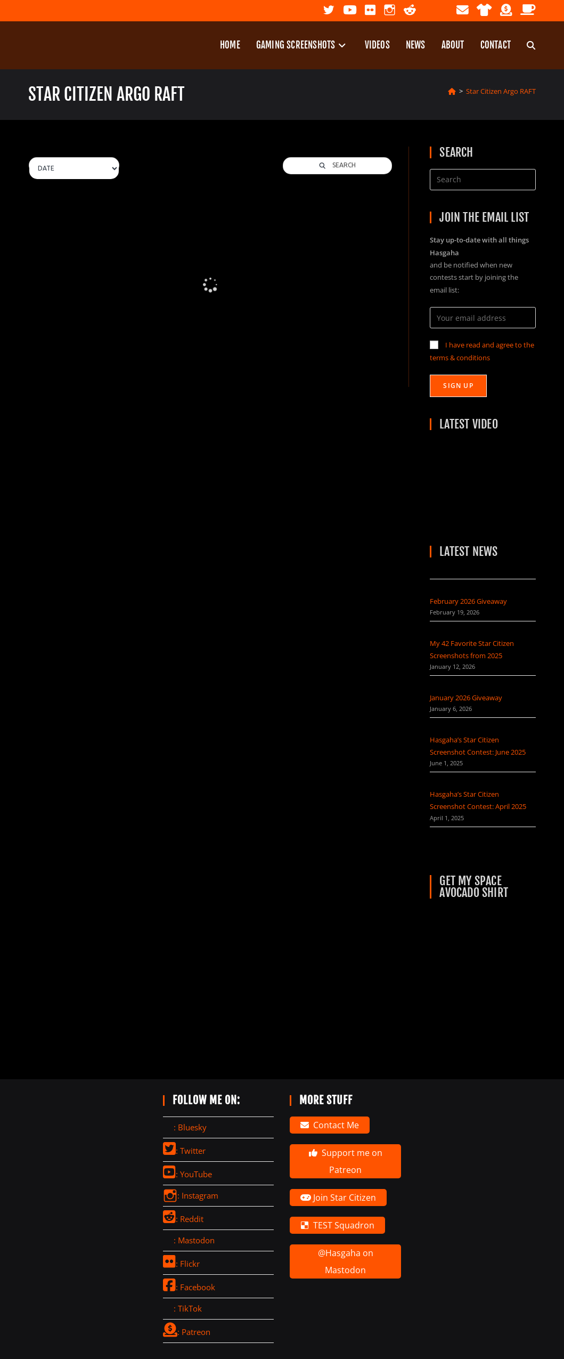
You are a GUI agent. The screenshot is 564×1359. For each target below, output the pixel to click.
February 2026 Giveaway (468, 601)
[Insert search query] (483, 179)
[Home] (452, 91)
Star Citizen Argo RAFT (501, 91)
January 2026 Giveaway (466, 697)
